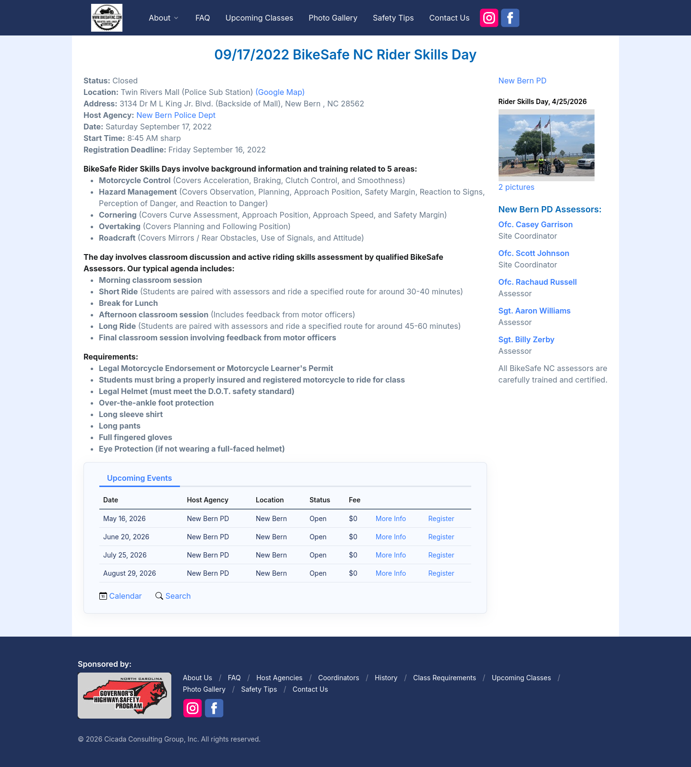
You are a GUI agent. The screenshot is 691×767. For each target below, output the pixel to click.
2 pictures (517, 187)
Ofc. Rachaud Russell (538, 282)
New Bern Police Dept (175, 115)
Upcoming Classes (259, 18)
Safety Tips (393, 18)
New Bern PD (523, 80)
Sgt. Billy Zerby (527, 339)
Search (177, 596)
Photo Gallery (333, 18)
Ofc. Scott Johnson (534, 253)
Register (441, 518)
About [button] (159, 18)
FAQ (202, 18)
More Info (391, 518)
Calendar (125, 596)
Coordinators (338, 678)
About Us (197, 678)
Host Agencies (279, 678)
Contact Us (449, 18)
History (386, 678)
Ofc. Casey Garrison (536, 224)
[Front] (106, 17)
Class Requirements (444, 678)
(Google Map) (280, 92)
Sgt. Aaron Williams (535, 310)
